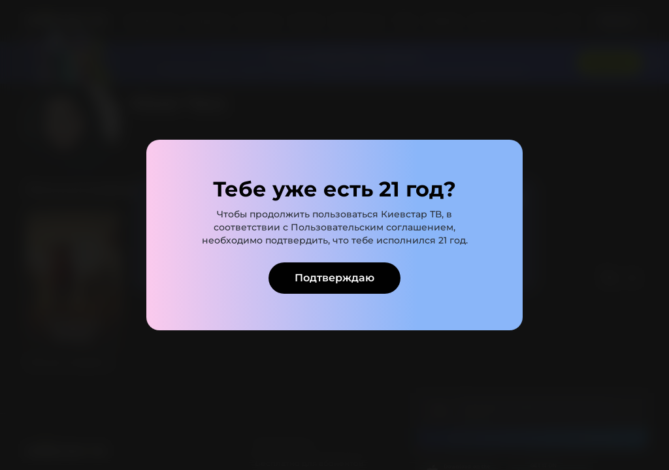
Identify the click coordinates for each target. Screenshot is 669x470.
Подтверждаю (334, 278)
